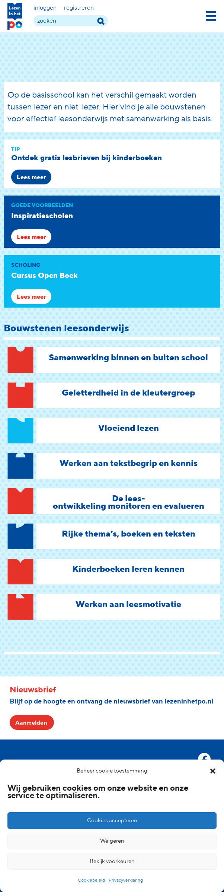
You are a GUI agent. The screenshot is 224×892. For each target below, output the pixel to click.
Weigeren (112, 841)
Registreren (79, 8)
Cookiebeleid (91, 880)
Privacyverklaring (126, 880)
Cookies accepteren (112, 820)
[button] (213, 771)
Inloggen (45, 8)
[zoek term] (70, 20)
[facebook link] (204, 759)
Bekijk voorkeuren (112, 861)
